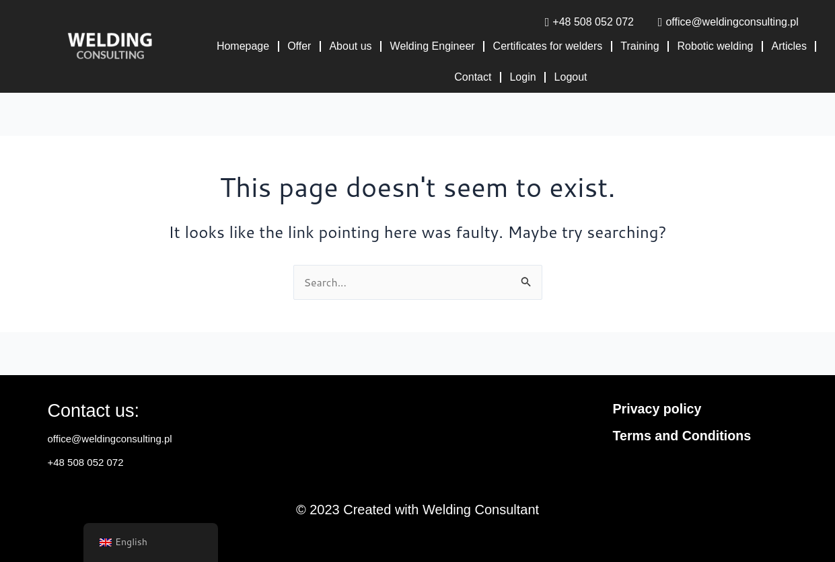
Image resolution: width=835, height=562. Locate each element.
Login (522, 77)
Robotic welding (716, 46)
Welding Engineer (432, 46)
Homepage (243, 46)
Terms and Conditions (683, 435)
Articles (789, 46)
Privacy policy (658, 408)
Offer (299, 46)
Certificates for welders (548, 46)
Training (639, 46)
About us (350, 46)
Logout (570, 77)
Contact (472, 77)
